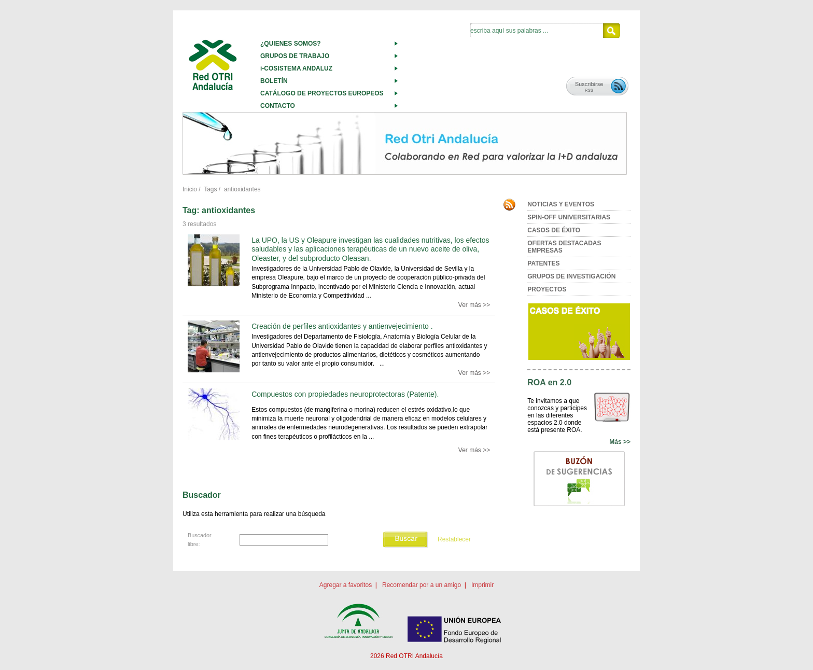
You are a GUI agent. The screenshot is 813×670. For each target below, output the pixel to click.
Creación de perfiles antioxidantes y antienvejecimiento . (341, 326)
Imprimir (482, 585)
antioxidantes (242, 189)
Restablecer (454, 539)
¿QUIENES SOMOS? (290, 43)
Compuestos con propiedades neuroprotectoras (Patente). (345, 394)
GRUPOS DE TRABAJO (294, 56)
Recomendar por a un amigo (421, 585)
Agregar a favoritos (345, 585)
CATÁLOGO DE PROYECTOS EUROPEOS (322, 93)
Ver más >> (474, 305)
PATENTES (543, 263)
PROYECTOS (546, 289)
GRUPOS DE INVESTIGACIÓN (571, 276)
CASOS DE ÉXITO (553, 230)
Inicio (190, 189)
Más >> (619, 441)
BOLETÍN (274, 81)
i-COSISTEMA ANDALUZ (296, 68)
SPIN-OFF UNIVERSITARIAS (568, 217)
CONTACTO (277, 105)
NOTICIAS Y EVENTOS (560, 204)
